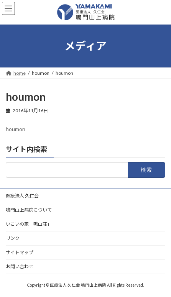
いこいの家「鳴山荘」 (29, 224)
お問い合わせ (19, 266)
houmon (15, 129)
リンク (13, 238)
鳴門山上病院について (29, 210)
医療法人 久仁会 (22, 196)
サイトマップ (19, 252)
